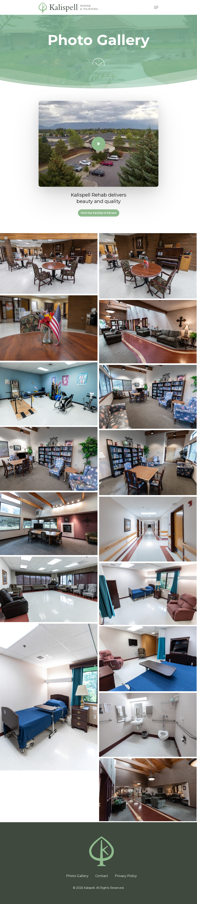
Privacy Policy (126, 876)
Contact (101, 876)
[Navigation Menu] (156, 7)
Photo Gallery (77, 876)
